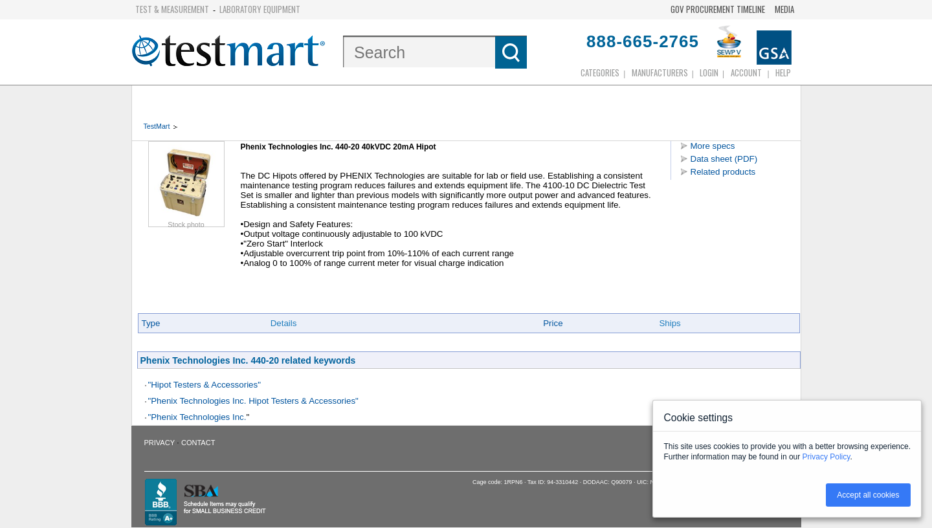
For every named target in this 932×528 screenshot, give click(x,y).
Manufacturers (660, 72)
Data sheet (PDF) (724, 159)
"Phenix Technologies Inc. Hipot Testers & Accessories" (253, 401)
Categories (600, 72)
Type (151, 323)
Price (552, 323)
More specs (713, 146)
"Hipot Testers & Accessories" (204, 385)
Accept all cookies (868, 495)
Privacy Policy (826, 456)
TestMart (157, 126)
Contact (198, 442)
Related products (723, 172)
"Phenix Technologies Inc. (197, 417)
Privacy (159, 442)
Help (783, 72)
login (709, 72)
